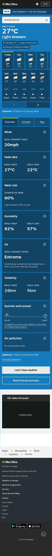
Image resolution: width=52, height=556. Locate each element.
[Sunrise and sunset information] (44, 306)
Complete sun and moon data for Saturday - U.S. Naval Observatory (25, 325)
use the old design (38, 11)
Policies (5, 498)
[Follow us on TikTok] (26, 534)
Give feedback (19, 11)
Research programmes (11, 485)
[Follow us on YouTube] (14, 534)
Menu (45, 4)
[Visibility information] (44, 278)
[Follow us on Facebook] (20, 534)
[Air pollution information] (44, 338)
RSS (3, 517)
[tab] (10, 122)
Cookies (5, 506)
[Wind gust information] (44, 132)
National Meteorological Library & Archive (19, 471)
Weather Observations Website (15, 476)
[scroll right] (38, 105)
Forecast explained (11, 359)
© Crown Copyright (26, 540)
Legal (4, 510)
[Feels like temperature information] (44, 157)
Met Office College (10, 466)
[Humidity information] (44, 216)
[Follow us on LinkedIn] (37, 534)
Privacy (5, 514)
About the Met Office (11, 493)
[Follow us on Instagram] (32, 534)
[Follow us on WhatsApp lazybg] (43, 534)
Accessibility (7, 502)
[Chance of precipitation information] (44, 185)
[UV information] (44, 244)
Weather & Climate (10, 480)
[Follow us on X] (8, 534)
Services (5, 489)
